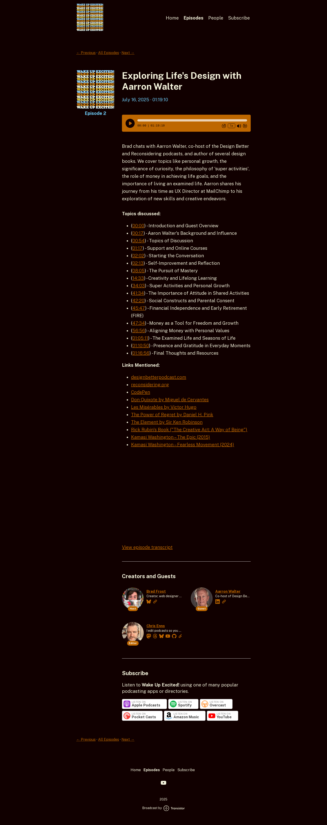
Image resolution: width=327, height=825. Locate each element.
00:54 (138, 240)
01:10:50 (140, 345)
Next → (127, 53)
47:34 (138, 323)
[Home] (90, 29)
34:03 (138, 285)
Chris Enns (155, 626)
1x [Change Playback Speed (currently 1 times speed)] (231, 125)
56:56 (138, 330)
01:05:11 (140, 338)
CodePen (140, 392)
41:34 (138, 293)
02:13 (138, 263)
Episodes (193, 18)
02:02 (138, 255)
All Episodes (108, 53)
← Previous (86, 53)
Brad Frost (156, 591)
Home (172, 18)
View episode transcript (147, 547)
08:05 (138, 270)
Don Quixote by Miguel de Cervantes (170, 399)
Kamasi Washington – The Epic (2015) (170, 437)
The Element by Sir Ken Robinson (167, 422)
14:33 (138, 278)
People (215, 18)
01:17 (137, 248)
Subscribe (239, 18)
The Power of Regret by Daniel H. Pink (172, 414)
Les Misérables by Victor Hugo (163, 407)
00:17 (138, 233)
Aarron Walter (227, 591)
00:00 (138, 225)
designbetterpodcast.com (158, 377)
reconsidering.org (150, 384)
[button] (192, 120)
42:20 (138, 300)
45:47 (138, 308)
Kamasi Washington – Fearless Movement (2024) (182, 444)
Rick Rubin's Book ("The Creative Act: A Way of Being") (189, 429)
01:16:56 (140, 353)
